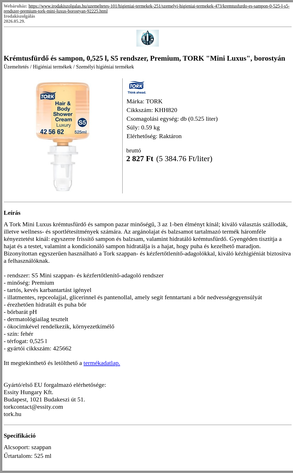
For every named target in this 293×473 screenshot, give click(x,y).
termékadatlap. (102, 362)
